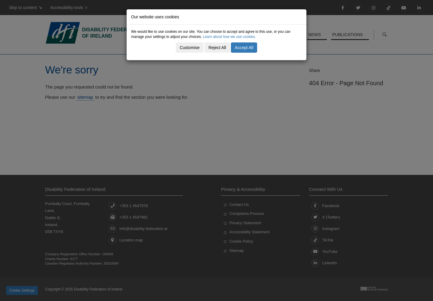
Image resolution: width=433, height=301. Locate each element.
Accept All (244, 47)
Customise (190, 47)
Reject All (217, 47)
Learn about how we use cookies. (229, 37)
